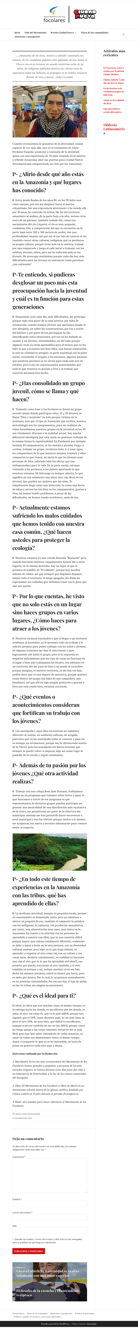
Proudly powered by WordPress (55, 1328)
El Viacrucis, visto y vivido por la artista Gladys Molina (113, 71)
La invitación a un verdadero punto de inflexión (113, 91)
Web (14, 1230)
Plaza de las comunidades (94, 32)
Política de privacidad (84, 1317)
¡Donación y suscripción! (27, 36)
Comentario (18, 1161)
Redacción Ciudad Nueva (28, 1118)
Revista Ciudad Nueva (62, 32)
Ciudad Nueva (18, 1317)
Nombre (17, 1203)
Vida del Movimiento (35, 32)
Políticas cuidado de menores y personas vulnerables (37, 1321)
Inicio (17, 32)
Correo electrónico (22, 1217)
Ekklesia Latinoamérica (114, 128)
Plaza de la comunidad (37, 1317)
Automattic (91, 1328)
